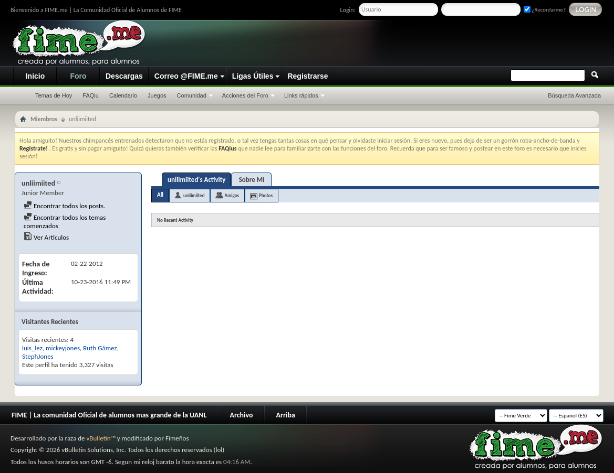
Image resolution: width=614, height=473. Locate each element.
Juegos (157, 95)
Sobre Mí (252, 180)
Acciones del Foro (245, 95)
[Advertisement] (407, 43)
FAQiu (90, 95)
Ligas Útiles (253, 76)
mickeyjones (63, 348)
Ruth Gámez (100, 348)
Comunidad (191, 95)
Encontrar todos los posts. (64, 206)
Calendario (123, 95)
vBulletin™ (100, 438)
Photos (266, 195)
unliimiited (193, 195)
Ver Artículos (46, 237)
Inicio (35, 76)
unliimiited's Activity (196, 180)
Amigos (231, 195)
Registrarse (307, 76)
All (160, 194)
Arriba (285, 415)
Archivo (241, 415)
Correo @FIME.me (186, 76)
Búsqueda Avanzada (574, 95)
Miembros (43, 119)
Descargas (124, 76)
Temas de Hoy (53, 95)
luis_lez (32, 348)
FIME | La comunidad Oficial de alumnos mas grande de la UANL (109, 415)
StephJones (38, 356)
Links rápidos (301, 95)
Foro (78, 76)
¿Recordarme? (545, 9)
